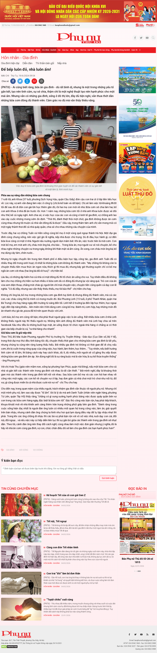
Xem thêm (137, 576)
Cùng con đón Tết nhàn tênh (62, 547)
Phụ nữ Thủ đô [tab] (127, 494)
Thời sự (23, 50)
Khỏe (72, 50)
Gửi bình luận (108, 478)
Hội (59, 50)
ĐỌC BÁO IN (137, 488)
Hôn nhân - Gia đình (49, 50)
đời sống (23, 450)
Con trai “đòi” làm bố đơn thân (63, 573)
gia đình (10, 450)
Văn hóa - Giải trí (86, 50)
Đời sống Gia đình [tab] (131, 497)
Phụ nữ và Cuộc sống (101, 50)
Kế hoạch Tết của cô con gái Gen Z (66, 495)
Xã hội (38, 50)
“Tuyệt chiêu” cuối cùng (59, 599)
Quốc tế (134, 50)
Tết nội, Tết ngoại (56, 521)
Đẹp (77, 50)
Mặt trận (31, 50)
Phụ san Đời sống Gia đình (120, 50)
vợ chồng (38, 450)
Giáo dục (65, 50)
